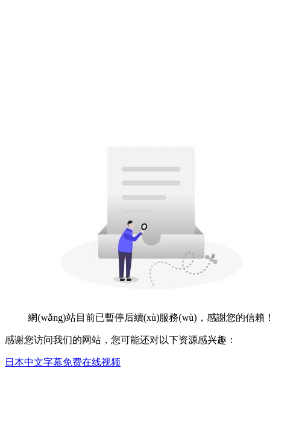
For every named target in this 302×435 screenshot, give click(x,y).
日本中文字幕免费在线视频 (63, 362)
